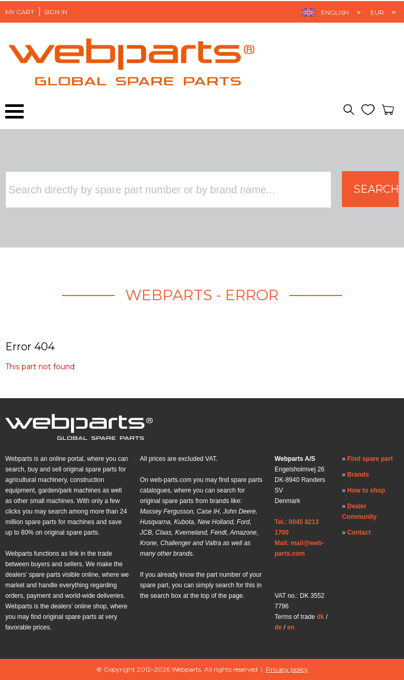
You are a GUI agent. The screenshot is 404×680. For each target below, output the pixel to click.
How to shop (366, 490)
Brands (358, 474)
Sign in (55, 12)
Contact (359, 532)
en (291, 627)
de (278, 627)
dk (320, 616)
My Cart (19, 12)
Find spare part (370, 458)
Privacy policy (287, 669)
